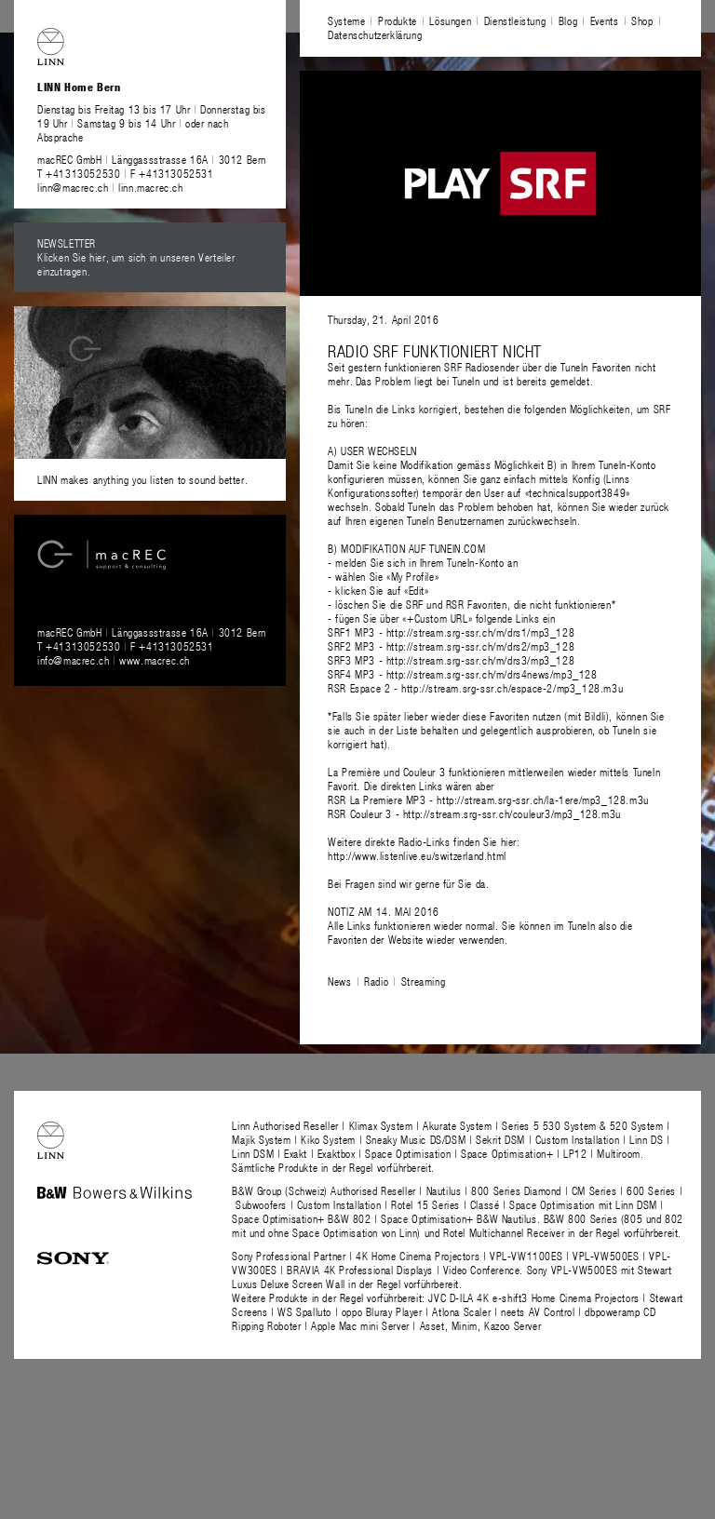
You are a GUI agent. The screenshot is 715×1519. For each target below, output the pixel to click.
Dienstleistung (515, 20)
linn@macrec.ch (72, 187)
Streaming (423, 981)
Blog (568, 20)
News (339, 981)
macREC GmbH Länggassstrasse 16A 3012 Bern (151, 159)
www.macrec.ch (154, 659)
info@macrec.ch (73, 659)
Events (604, 20)
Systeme (346, 20)
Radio (376, 981)
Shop (642, 20)
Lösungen (450, 20)
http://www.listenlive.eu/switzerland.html (417, 855)
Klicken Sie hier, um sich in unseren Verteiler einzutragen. (136, 263)
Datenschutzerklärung (375, 34)
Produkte (397, 20)
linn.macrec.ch (150, 187)
